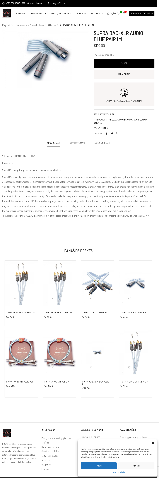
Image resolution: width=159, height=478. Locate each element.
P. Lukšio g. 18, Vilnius (56, 3)
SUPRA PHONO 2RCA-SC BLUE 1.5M (20, 312)
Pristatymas (77, 143)
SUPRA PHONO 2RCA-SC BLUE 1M (134, 382)
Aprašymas (53, 143)
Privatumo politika (118, 472)
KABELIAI (52, 25)
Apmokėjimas (102, 143)
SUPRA (104, 128)
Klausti (124, 63)
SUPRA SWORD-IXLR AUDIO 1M (56, 382)
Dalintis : (98, 133)
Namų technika (37, 25)
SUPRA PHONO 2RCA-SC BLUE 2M (58, 312)
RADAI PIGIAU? (124, 74)
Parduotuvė (21, 25)
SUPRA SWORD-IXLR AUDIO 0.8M (20, 382)
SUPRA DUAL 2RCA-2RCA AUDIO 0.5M (95, 383)
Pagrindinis (7, 25)
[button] (152, 443)
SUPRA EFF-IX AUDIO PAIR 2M (94, 312)
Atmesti (136, 465)
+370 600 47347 (11, 3)
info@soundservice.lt (33, 3)
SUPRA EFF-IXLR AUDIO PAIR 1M (133, 312)
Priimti (99, 465)
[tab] (53, 144)
